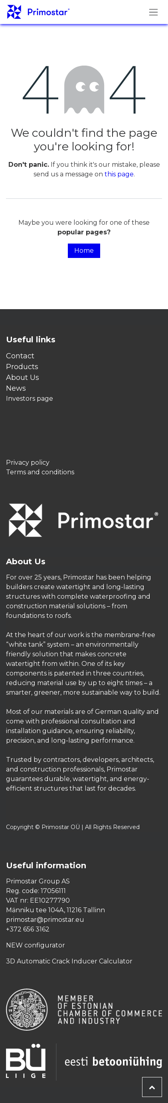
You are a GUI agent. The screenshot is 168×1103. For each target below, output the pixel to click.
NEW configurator (35, 945)
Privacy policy (27, 462)
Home (84, 250)
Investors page (29, 398)
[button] (152, 1087)
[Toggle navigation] (153, 12)
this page (119, 174)
